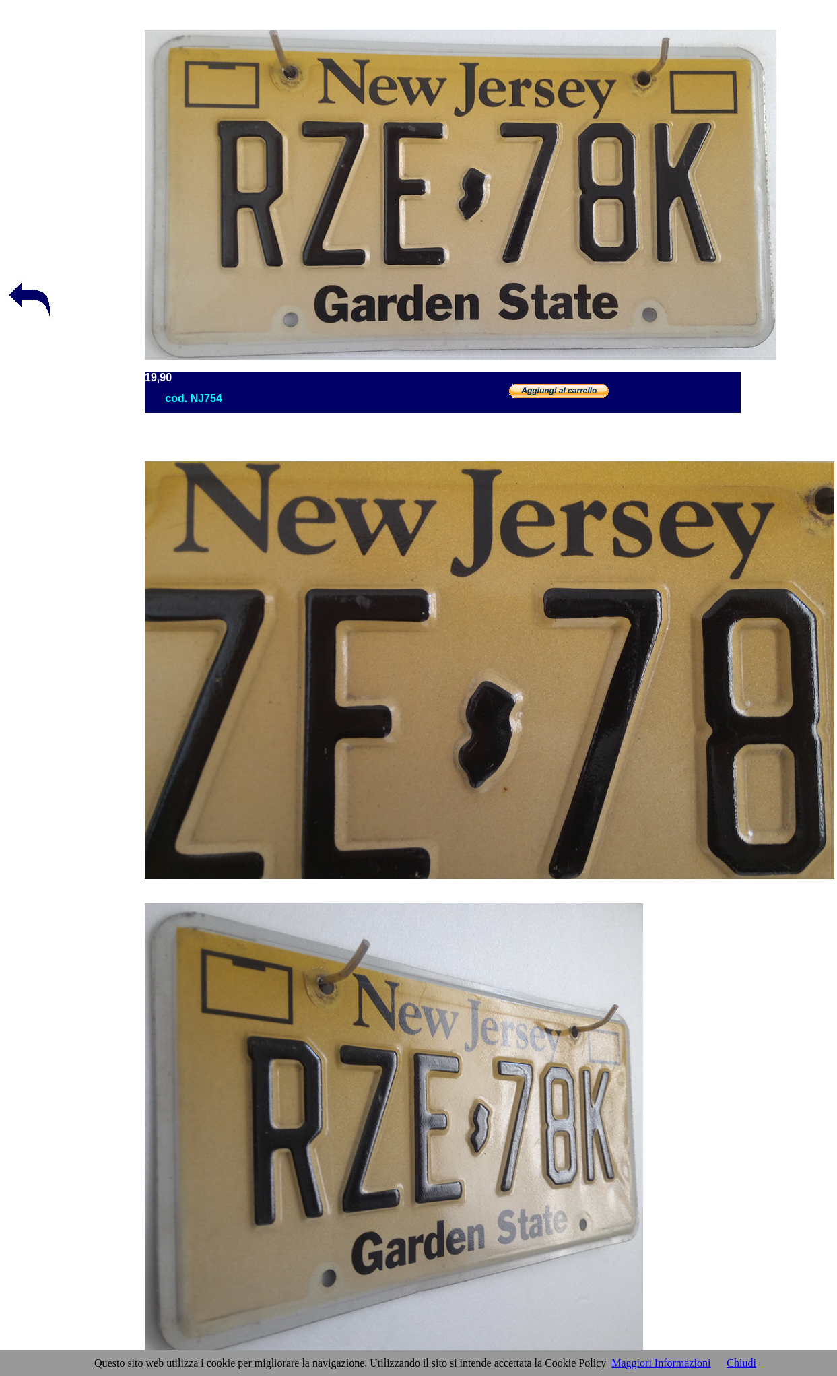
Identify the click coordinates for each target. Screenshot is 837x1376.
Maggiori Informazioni (660, 1363)
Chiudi (741, 1363)
